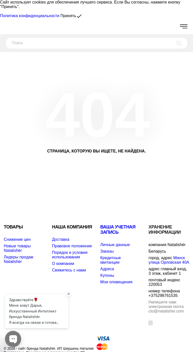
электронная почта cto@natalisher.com (166, 306)
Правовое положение (72, 246)
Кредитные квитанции (110, 260)
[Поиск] (96, 43)
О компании (63, 263)
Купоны (107, 275)
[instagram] (151, 323)
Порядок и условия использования (69, 254)
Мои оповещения (116, 282)
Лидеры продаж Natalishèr (18, 259)
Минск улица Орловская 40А (169, 260)
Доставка (60, 239)
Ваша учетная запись (117, 229)
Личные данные (115, 245)
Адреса (107, 269)
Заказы (107, 251)
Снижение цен (17, 239)
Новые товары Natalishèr (17, 248)
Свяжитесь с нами (69, 270)
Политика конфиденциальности (29, 16)
